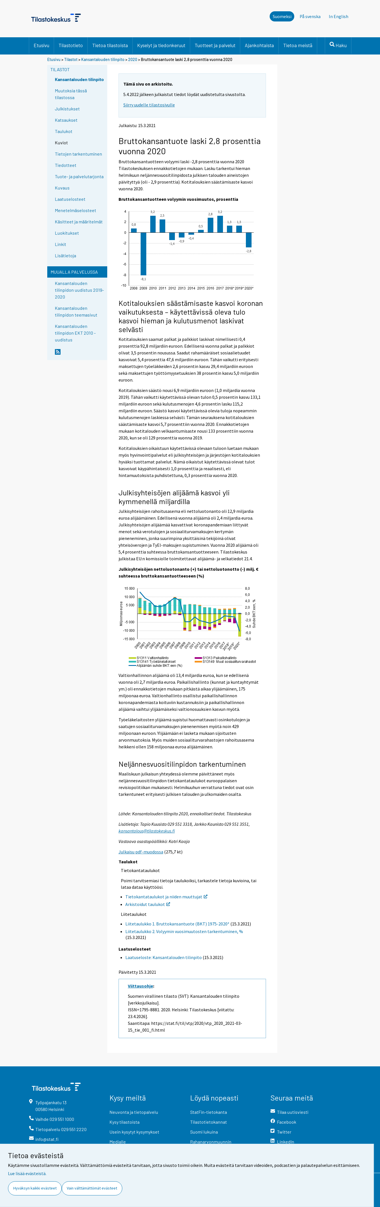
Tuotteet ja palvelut (215, 45)
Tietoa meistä (297, 45)
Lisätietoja (65, 255)
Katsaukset (66, 120)
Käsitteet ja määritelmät (79, 221)
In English (338, 16)
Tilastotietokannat (208, 1122)
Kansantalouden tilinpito (102, 59)
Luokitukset (67, 233)
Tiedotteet (65, 165)
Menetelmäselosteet (75, 210)
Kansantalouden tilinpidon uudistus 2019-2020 (79, 289)
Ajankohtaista (259, 45)
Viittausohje (140, 986)
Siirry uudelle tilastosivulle (149, 105)
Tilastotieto (71, 45)
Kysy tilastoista (124, 1122)
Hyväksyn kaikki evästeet (35, 1188)
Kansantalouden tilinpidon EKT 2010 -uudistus (75, 332)
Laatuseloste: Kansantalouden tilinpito (163, 957)
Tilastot (71, 59)
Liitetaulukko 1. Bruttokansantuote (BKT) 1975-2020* (177, 924)
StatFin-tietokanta (208, 1112)
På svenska (310, 16)
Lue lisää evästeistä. (27, 1173)
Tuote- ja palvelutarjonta (79, 176)
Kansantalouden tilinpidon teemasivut (76, 311)
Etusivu (41, 45)
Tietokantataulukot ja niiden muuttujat (166, 896)
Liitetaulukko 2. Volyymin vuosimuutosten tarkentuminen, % (184, 931)
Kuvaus (62, 187)
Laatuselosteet (70, 199)
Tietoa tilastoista (110, 45)
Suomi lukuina (204, 1131)
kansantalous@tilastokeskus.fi (147, 831)
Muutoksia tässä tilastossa (71, 94)
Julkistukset (67, 108)
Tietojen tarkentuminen (78, 153)
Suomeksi (282, 16)
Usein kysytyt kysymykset (134, 1131)
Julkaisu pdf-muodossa (141, 852)
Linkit (60, 244)
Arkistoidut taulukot (147, 904)
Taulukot (63, 131)
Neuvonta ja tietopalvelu (134, 1112)
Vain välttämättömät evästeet (92, 1188)
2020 (132, 59)
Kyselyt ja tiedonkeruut (161, 45)
